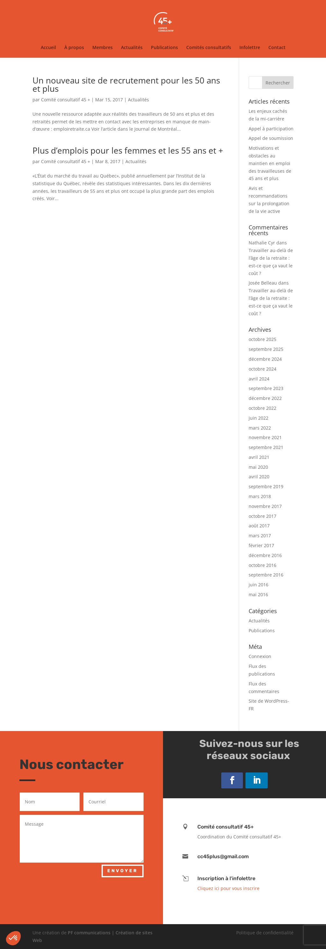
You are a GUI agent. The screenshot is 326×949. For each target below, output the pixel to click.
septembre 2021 (266, 447)
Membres (102, 47)
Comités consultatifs (208, 47)
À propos (74, 47)
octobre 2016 (262, 565)
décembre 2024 (265, 359)
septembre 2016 (266, 575)
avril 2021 (259, 457)
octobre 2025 (262, 339)
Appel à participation (271, 129)
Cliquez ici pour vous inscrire (228, 888)
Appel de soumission (271, 138)
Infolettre (249, 47)
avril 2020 (259, 477)
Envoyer (122, 870)
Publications (164, 47)
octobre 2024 (262, 369)
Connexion (260, 656)
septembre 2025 (266, 349)
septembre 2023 (266, 388)
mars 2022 (260, 428)
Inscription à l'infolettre (226, 878)
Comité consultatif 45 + (65, 100)
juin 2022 (258, 418)
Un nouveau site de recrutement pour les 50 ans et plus (126, 84)
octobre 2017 (262, 516)
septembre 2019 (266, 486)
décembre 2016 (265, 555)
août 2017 (259, 526)
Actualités (132, 47)
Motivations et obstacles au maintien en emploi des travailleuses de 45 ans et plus (270, 163)
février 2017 (261, 545)
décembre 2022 (265, 398)
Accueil (48, 47)
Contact (277, 47)
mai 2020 (258, 467)
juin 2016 (258, 585)
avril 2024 (259, 379)
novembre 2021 (265, 437)
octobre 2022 (262, 408)
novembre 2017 (265, 506)
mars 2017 (260, 535)
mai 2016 (258, 594)
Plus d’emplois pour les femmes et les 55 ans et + (127, 150)
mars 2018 (260, 496)
